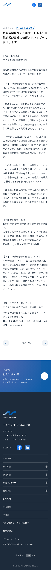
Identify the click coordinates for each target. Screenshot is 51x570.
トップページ (9, 458)
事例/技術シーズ (25, 482)
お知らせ (7, 498)
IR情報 (6, 514)
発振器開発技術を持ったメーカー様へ (18, 544)
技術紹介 (25, 474)
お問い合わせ (9, 531)
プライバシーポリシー (12, 539)
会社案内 (25, 490)
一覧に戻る (25, 343)
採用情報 (7, 506)
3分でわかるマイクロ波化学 (16, 522)
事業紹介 (25, 466)
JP (28, 555)
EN (33, 555)
